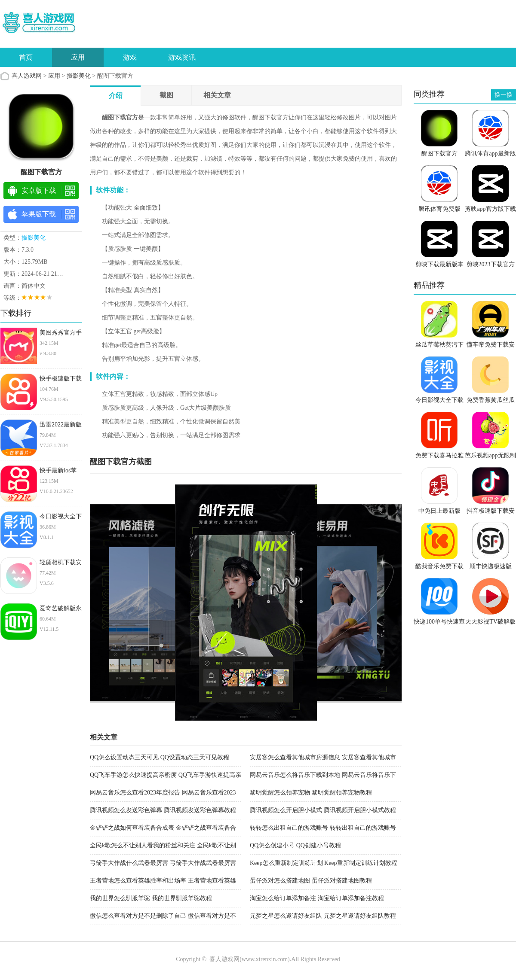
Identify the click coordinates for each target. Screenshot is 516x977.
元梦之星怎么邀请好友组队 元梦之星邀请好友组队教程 (323, 916)
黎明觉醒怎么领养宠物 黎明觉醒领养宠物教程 (311, 792)
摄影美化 (79, 76)
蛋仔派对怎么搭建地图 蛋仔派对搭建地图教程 (311, 880)
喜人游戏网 (27, 76)
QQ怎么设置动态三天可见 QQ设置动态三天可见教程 (159, 757)
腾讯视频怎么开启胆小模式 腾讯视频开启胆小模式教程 (323, 810)
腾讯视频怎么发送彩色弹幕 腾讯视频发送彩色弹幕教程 (163, 810)
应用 (78, 57)
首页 (26, 57)
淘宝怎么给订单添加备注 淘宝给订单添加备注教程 (317, 898)
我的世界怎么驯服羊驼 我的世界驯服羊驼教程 (151, 898)
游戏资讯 (182, 57)
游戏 (130, 57)
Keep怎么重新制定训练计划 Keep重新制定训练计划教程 (323, 863)
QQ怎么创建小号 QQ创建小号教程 (295, 845)
